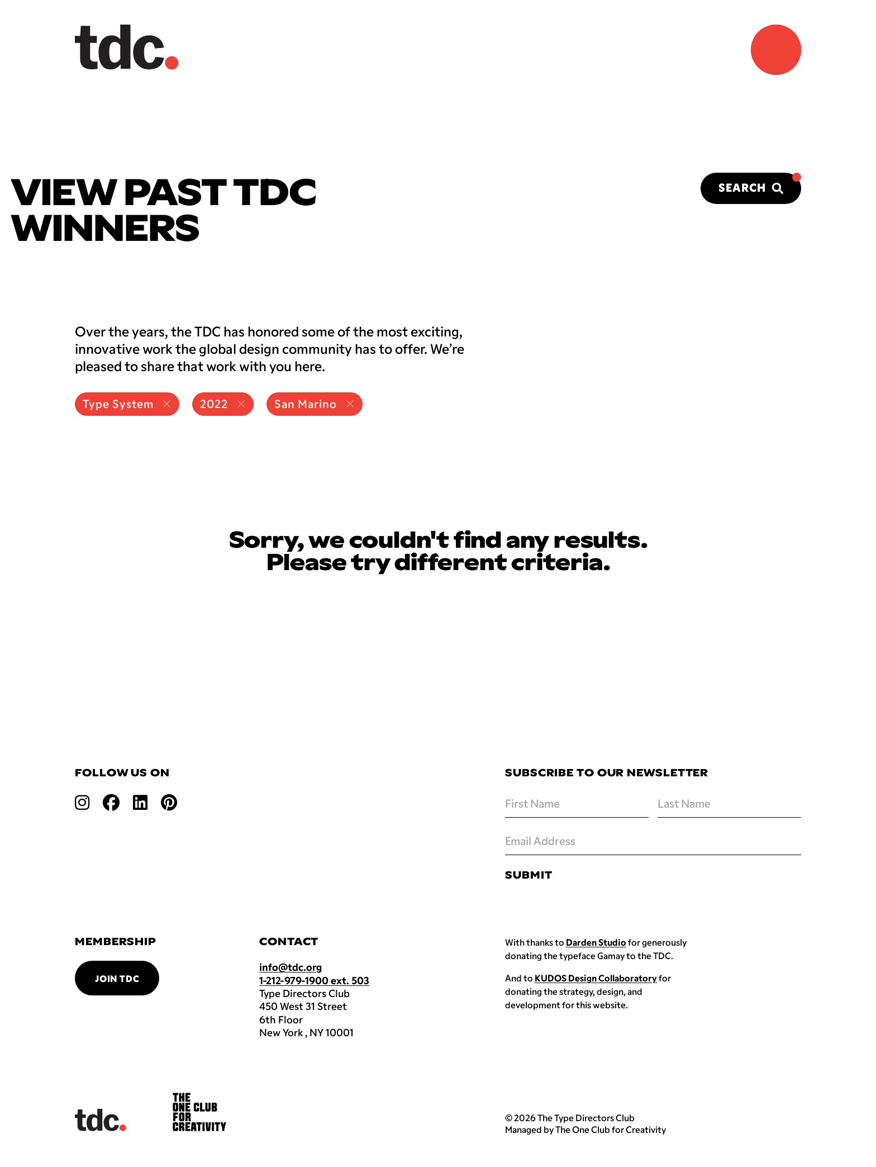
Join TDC (117, 978)
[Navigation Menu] (776, 50)
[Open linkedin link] (140, 801)
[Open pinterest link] (169, 801)
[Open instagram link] (82, 801)
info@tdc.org (290, 967)
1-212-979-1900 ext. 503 (314, 980)
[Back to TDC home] (127, 47)
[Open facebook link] (111, 801)
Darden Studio (596, 942)
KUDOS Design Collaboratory (596, 977)
